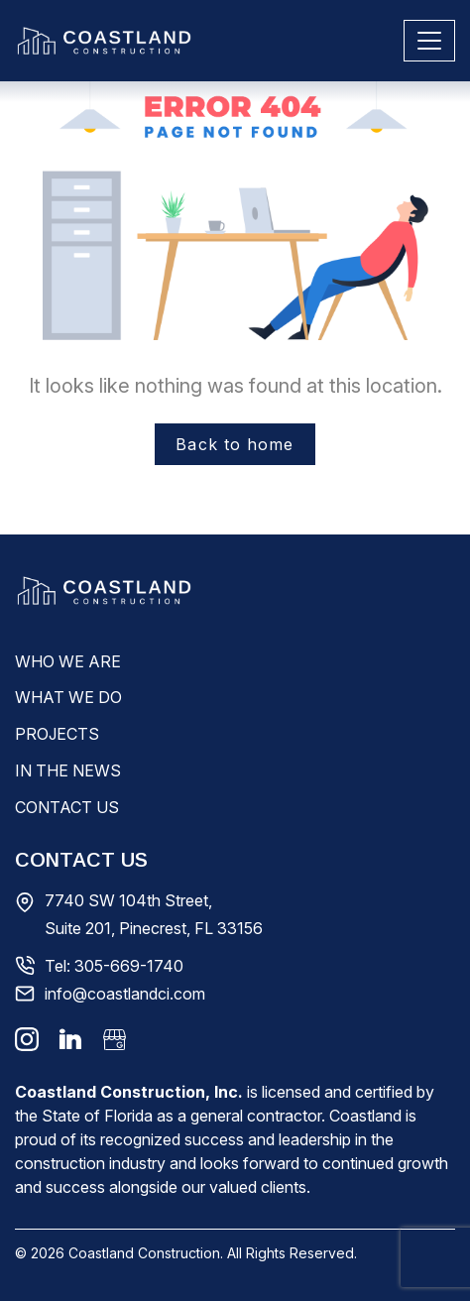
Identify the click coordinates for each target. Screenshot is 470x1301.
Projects (57, 734)
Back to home (235, 444)
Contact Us (67, 807)
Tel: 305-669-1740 (114, 966)
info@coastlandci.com (125, 994)
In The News (68, 770)
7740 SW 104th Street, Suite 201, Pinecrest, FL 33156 (154, 914)
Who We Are (68, 661)
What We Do (68, 697)
